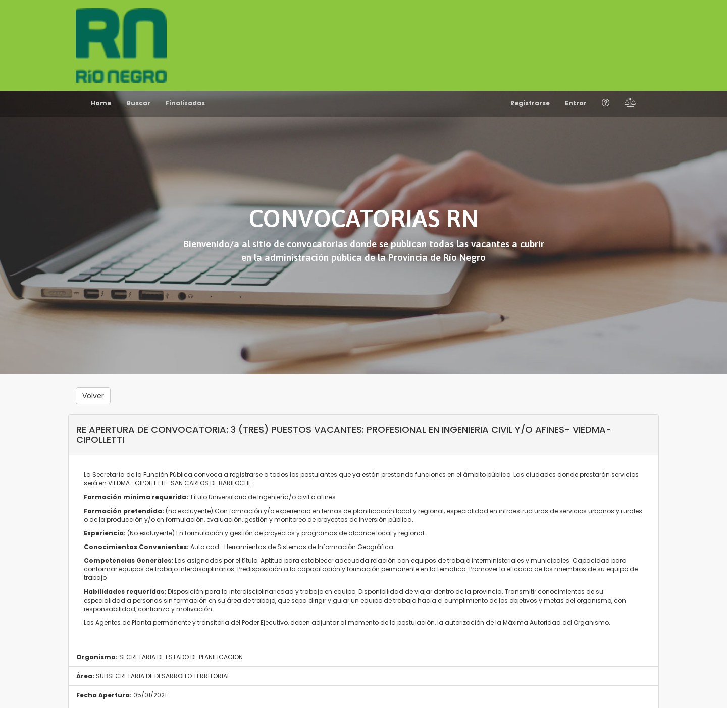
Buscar (138, 103)
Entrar (576, 103)
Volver (93, 396)
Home (101, 103)
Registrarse (530, 103)
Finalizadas (185, 103)
